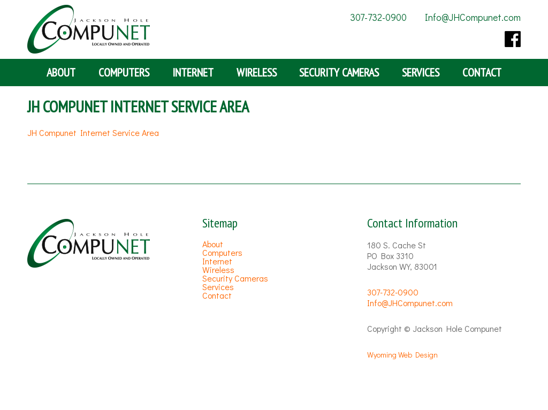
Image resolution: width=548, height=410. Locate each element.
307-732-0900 (378, 17)
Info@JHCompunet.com (473, 17)
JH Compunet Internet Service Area (93, 132)
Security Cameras (339, 72)
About (61, 72)
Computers (123, 72)
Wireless (257, 72)
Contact (481, 72)
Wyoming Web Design (402, 355)
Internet (193, 72)
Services (420, 72)
